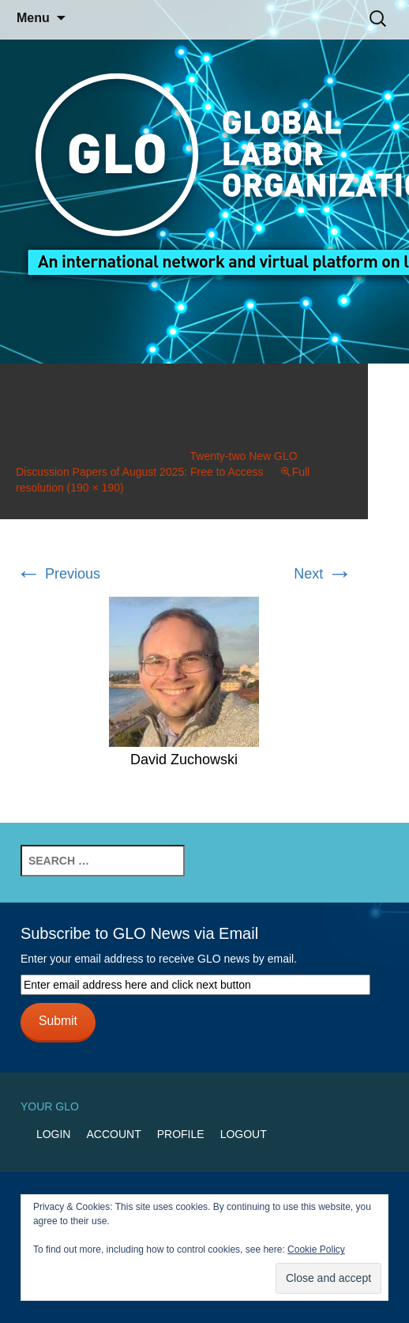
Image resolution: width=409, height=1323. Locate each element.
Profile (180, 1134)
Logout (243, 1134)
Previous (58, 574)
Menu (33, 17)
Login (53, 1134)
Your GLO (50, 1106)
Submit (58, 1020)
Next (323, 574)
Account (113, 1134)
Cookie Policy (316, 1249)
